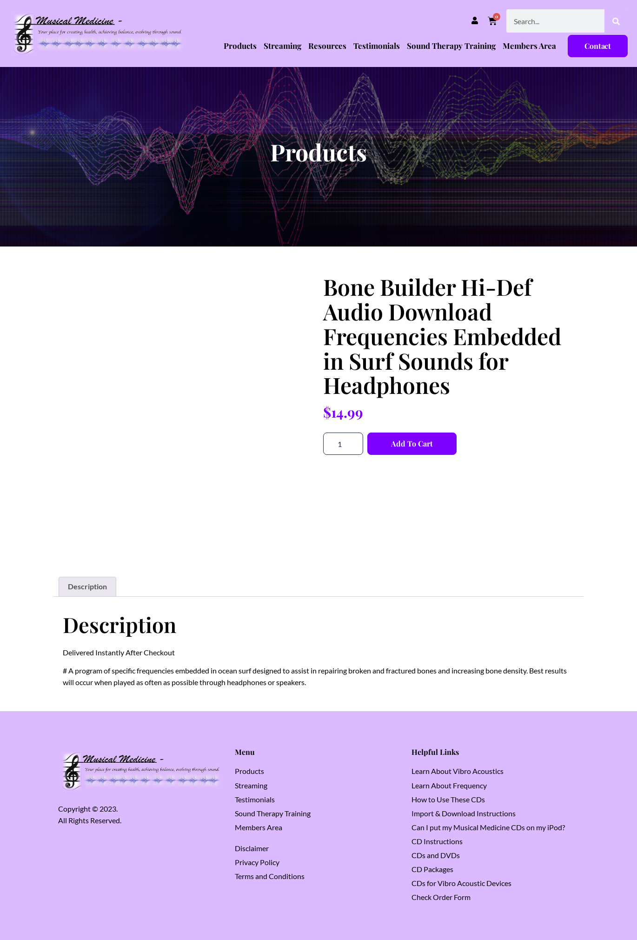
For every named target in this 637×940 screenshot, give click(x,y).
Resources (327, 45)
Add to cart (412, 443)
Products (240, 45)
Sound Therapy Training (451, 45)
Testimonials (376, 45)
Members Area (529, 45)
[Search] (616, 21)
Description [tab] (87, 586)
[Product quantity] (343, 444)
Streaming (282, 45)
